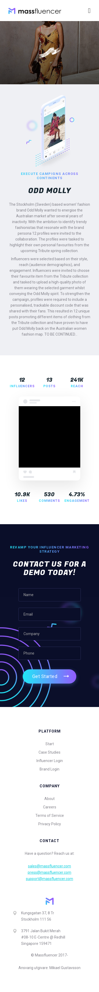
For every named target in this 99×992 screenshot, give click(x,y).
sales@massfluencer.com (49, 866)
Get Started (45, 676)
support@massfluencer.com (49, 879)
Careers (49, 807)
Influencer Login (49, 761)
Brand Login (49, 769)
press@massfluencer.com (49, 872)
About (49, 799)
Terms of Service (49, 815)
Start (49, 744)
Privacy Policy (49, 824)
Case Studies (49, 752)
